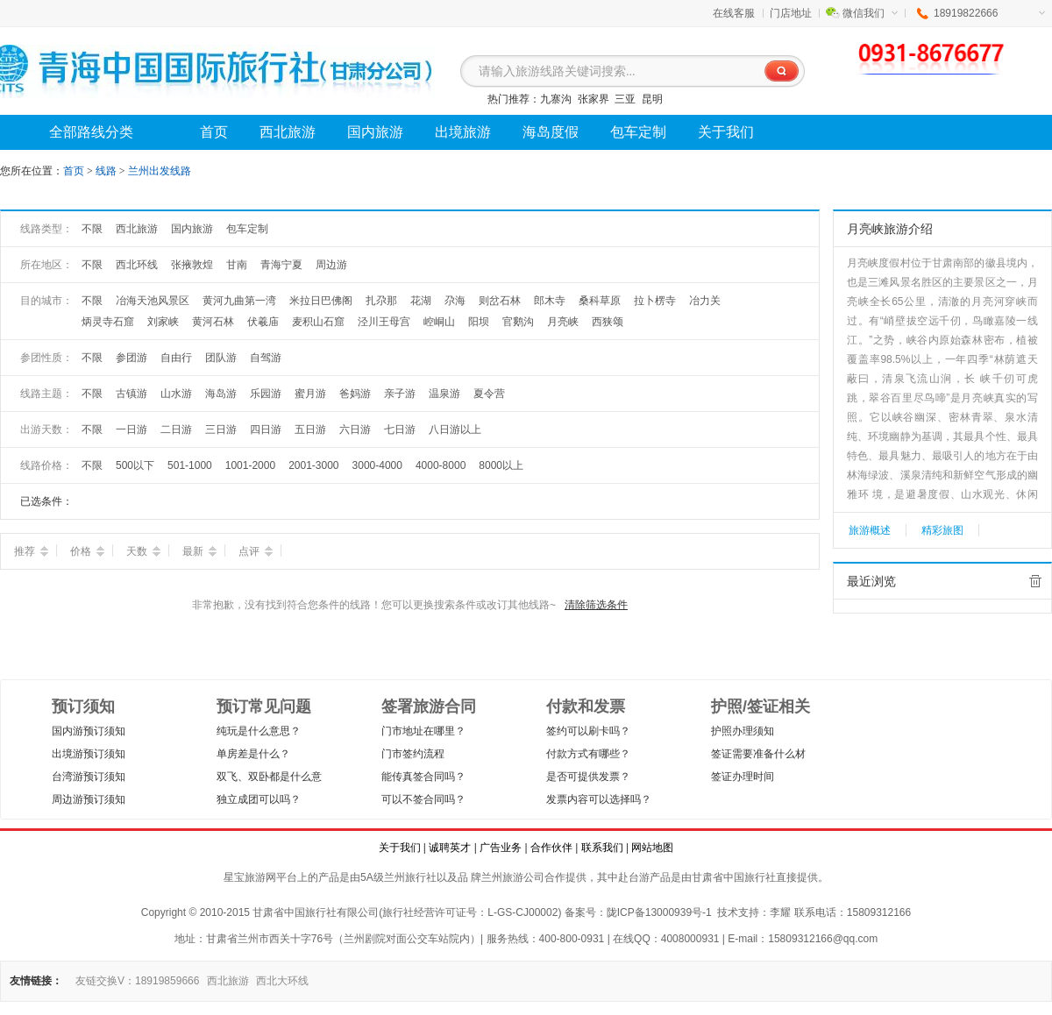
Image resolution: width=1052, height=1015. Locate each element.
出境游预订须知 (88, 754)
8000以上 (501, 465)
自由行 (176, 357)
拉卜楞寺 (655, 301)
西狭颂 (607, 322)
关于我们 (400, 847)
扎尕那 (381, 301)
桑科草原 (600, 301)
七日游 (400, 429)
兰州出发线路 (159, 171)
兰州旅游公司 (512, 877)
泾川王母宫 (384, 322)
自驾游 (265, 357)
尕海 (455, 301)
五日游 (310, 429)
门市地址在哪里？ (423, 731)
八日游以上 (455, 429)
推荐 (31, 551)
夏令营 (489, 393)
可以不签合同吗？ (423, 799)
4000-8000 (441, 465)
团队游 (221, 357)
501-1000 (189, 465)
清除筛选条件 (596, 605)
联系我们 (602, 847)
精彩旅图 (942, 530)
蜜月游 (310, 393)
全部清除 (1035, 581)
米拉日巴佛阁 (320, 301)
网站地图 (652, 847)
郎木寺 (549, 301)
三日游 (221, 429)
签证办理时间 (742, 776)
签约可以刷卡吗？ (588, 731)
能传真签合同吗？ (423, 776)
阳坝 (478, 322)
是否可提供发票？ (588, 776)
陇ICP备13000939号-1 (659, 912)
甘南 (236, 265)
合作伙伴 (551, 847)
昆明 (652, 99)
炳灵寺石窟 (108, 322)
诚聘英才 (450, 847)
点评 (255, 551)
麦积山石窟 (318, 322)
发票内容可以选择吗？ (598, 799)
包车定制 (247, 229)
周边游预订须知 (88, 799)
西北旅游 (137, 229)
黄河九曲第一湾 (239, 301)
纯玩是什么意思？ (259, 731)
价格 (87, 551)
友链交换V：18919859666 (137, 981)
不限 (92, 229)
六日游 (355, 429)
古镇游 (131, 393)
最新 (199, 551)
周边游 (331, 265)
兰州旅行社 (410, 877)
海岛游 (221, 393)
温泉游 (444, 393)
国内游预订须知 (88, 731)
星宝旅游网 (250, 877)
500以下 (135, 465)
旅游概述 (870, 530)
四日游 (265, 429)
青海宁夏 (281, 265)
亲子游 (400, 393)
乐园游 (265, 393)
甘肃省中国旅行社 (734, 877)
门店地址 (791, 13)
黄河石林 (213, 322)
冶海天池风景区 (152, 301)
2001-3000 (313, 465)
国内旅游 (192, 229)
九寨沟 (556, 99)
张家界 (593, 99)
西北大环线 (282, 981)
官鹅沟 (518, 322)
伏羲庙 (263, 322)
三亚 (625, 99)
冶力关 (705, 301)
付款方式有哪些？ (588, 754)
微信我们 (870, 13)
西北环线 (137, 265)
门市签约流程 (412, 754)
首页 (73, 171)
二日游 (176, 429)
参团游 (131, 357)
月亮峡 (563, 322)
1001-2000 (250, 465)
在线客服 (734, 13)
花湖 (420, 301)
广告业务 (501, 847)
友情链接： (36, 981)
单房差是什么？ (253, 754)
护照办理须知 (742, 731)
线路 (107, 171)
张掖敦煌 (192, 265)
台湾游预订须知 (88, 776)
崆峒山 (439, 322)
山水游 (176, 393)
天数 (143, 551)
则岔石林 (500, 301)
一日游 (131, 429)
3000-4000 (377, 465)
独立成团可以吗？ (259, 799)
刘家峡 (163, 322)
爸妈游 (355, 393)
